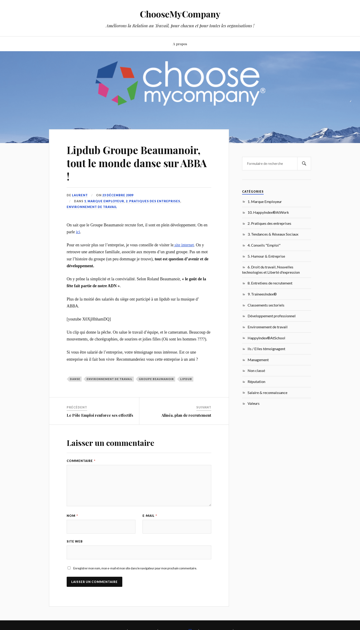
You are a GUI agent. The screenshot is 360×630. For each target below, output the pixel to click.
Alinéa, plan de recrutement (186, 415)
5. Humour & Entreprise (266, 256)
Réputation (256, 381)
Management (258, 359)
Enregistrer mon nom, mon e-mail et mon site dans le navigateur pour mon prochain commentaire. (135, 568)
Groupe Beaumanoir (156, 378)
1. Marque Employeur (104, 201)
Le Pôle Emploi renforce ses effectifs (100, 415)
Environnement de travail (92, 207)
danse (75, 378)
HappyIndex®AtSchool (266, 338)
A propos (180, 43)
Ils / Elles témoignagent (266, 348)
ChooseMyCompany (180, 14)
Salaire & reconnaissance (267, 392)
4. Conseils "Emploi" (264, 245)
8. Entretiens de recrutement (270, 283)
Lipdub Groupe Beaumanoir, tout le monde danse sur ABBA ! (137, 163)
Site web (75, 541)
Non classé (256, 370)
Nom (72, 516)
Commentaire (81, 461)
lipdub (186, 378)
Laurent (80, 195)
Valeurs (254, 403)
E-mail (150, 516)
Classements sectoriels (266, 305)
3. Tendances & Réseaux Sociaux (273, 234)
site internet (184, 245)
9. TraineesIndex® (262, 294)
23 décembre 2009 (117, 195)
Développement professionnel (272, 316)
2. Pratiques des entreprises (153, 201)
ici (78, 232)
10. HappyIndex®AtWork (268, 212)
